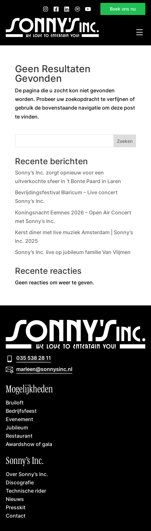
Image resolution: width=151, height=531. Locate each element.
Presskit (15, 507)
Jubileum (17, 427)
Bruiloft (15, 402)
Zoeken (125, 141)
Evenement (19, 419)
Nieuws (15, 499)
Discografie (20, 482)
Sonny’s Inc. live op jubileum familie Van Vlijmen (73, 252)
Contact (15, 515)
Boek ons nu (123, 9)
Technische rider (26, 490)
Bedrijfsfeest (21, 410)
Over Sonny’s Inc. (27, 474)
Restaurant (19, 435)
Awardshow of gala (29, 444)
